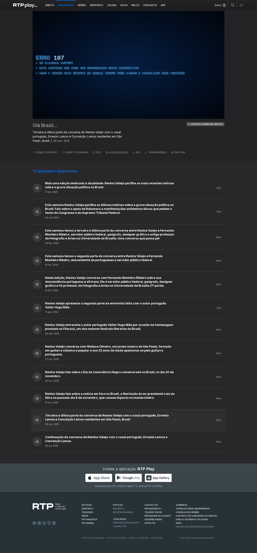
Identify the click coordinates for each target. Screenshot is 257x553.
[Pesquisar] (233, 5)
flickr (54, 523)
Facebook (34, 523)
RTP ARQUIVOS (89, 519)
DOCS (124, 5)
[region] (128, 65)
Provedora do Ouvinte (158, 516)
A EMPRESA (181, 505)
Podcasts (150, 5)
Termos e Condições (139, 538)
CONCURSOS (119, 519)
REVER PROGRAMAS (123, 512)
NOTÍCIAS (87, 505)
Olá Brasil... (45, 125)
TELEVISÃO (87, 512)
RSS (136, 152)
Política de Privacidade (93, 538)
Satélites (150, 523)
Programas (66, 5)
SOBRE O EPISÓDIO (45, 152)
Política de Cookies (116, 538)
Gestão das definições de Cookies (195, 526)
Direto (49, 5)
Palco (135, 5)
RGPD (178, 523)
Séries (82, 5)
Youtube (49, 523)
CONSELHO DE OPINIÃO (187, 512)
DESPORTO (87, 508)
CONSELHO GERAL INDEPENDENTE (193, 508)
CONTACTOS (151, 505)
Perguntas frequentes (126, 522)
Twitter (39, 523)
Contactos (119, 526)
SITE (97, 152)
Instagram (44, 523)
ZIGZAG (112, 5)
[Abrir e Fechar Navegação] (241, 5)
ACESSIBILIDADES (117, 152)
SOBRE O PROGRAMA (75, 152)
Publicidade (157, 538)
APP (163, 5)
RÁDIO (85, 516)
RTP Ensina (88, 523)
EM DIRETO (118, 508)
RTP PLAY (118, 505)
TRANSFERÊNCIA (156, 152)
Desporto (96, 5)
